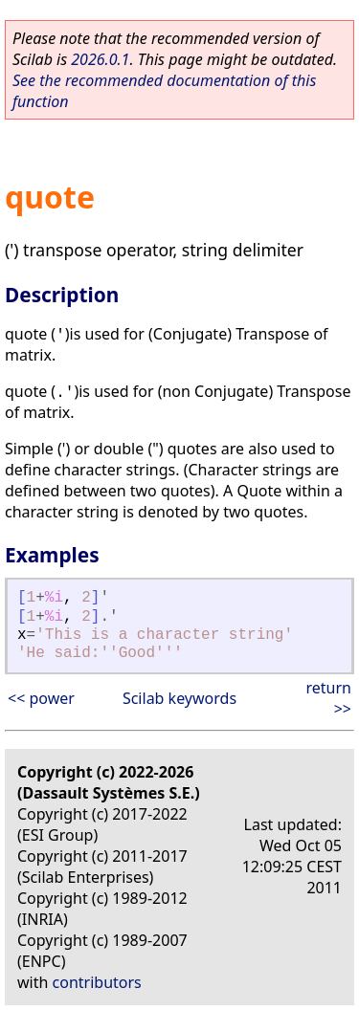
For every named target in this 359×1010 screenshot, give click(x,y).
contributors (97, 982)
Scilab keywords (179, 698)
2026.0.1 (100, 59)
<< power (41, 698)
